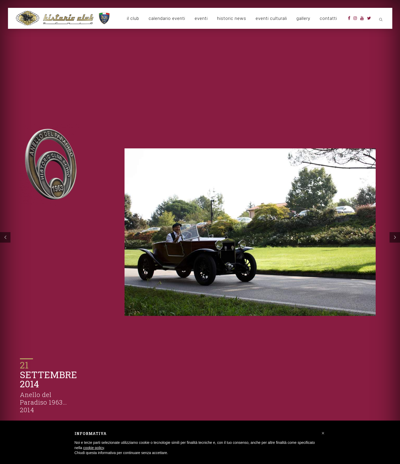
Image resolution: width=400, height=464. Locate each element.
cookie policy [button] (93, 448)
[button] (323, 433)
